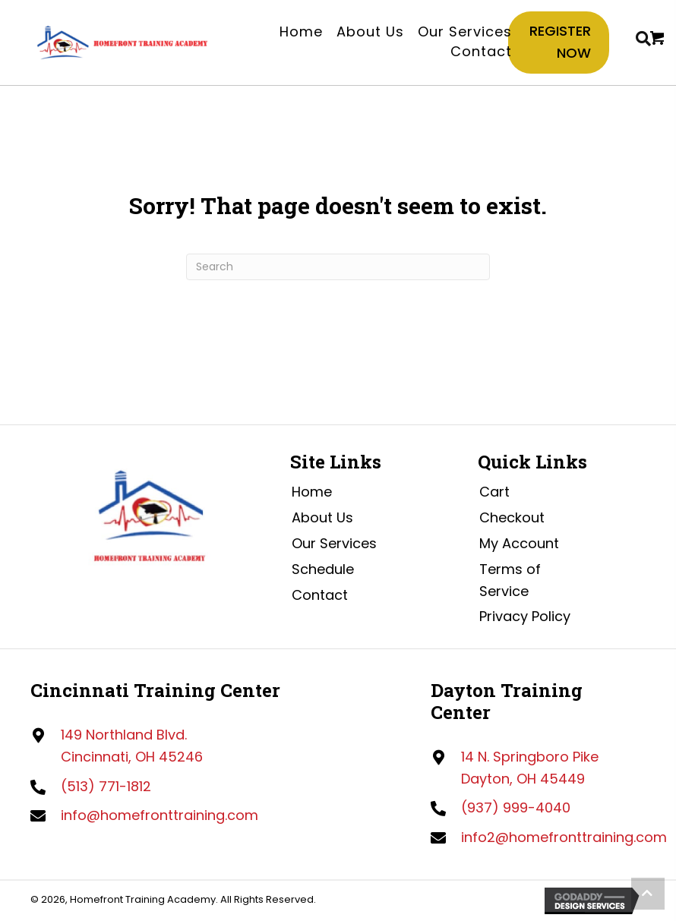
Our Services (334, 543)
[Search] (338, 267)
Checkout (512, 517)
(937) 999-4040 (515, 807)
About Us (322, 517)
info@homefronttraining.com (159, 815)
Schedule (323, 569)
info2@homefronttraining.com (564, 837)
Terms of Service (510, 580)
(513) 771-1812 (106, 786)
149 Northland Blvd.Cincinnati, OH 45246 (132, 745)
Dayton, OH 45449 (523, 778)
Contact (320, 594)
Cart (494, 491)
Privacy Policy (524, 616)
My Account (519, 543)
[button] (648, 894)
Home (312, 491)
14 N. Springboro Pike (530, 756)
